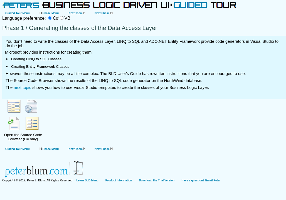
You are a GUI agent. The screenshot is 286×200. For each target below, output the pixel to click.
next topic (22, 87)
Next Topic (76, 13)
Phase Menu (49, 13)
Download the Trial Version (156, 180)
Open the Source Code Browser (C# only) (23, 120)
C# (55, 18)
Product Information (118, 180)
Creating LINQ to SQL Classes (36, 59)
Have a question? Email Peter (200, 180)
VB (67, 18)
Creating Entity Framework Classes (40, 66)
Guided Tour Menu (17, 13)
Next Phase (104, 13)
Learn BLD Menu (87, 180)
